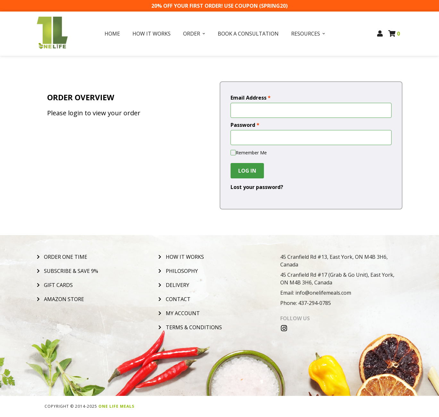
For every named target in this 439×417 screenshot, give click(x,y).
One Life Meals (116, 406)
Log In (247, 170)
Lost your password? (257, 187)
